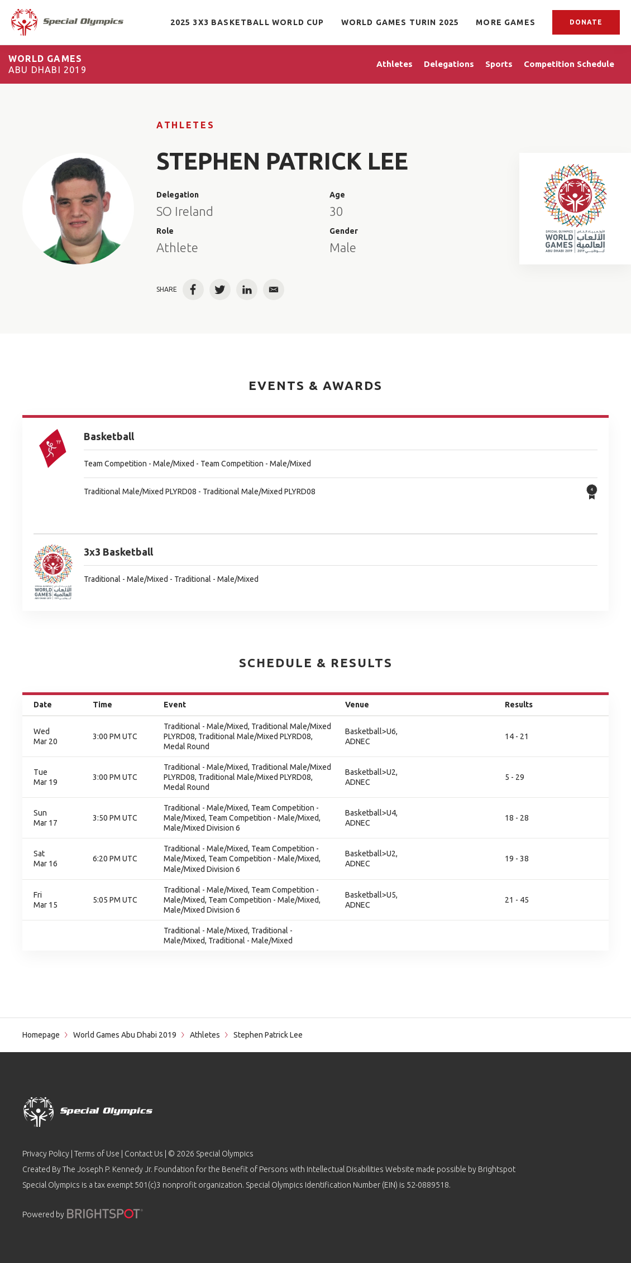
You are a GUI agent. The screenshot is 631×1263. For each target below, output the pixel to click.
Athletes (185, 125)
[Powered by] (105, 1213)
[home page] (67, 22)
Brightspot (496, 1169)
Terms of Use (96, 1153)
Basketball (109, 436)
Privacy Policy (45, 1153)
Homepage (41, 1034)
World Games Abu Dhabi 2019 (124, 1034)
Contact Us (144, 1153)
